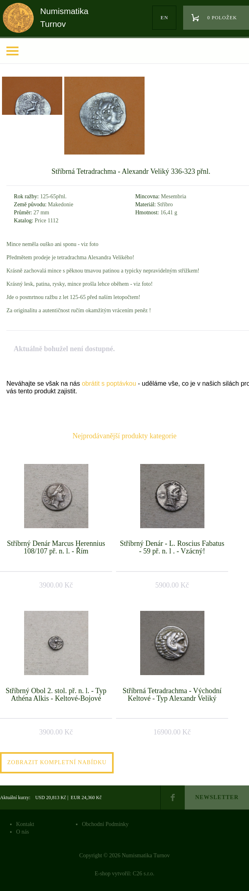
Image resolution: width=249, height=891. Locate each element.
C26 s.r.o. (144, 874)
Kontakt (25, 824)
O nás (22, 832)
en (164, 17)
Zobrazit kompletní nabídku (56, 762)
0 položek (222, 17)
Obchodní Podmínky (105, 824)
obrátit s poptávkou (109, 383)
